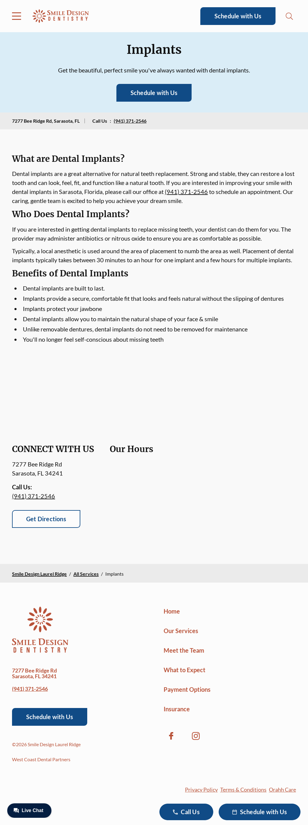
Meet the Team (184, 650)
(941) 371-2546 (130, 121)
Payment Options (187, 689)
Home (172, 611)
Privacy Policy (201, 789)
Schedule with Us (237, 16)
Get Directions (46, 518)
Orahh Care (282, 789)
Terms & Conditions (243, 789)
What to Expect (184, 669)
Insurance (177, 709)
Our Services (181, 630)
